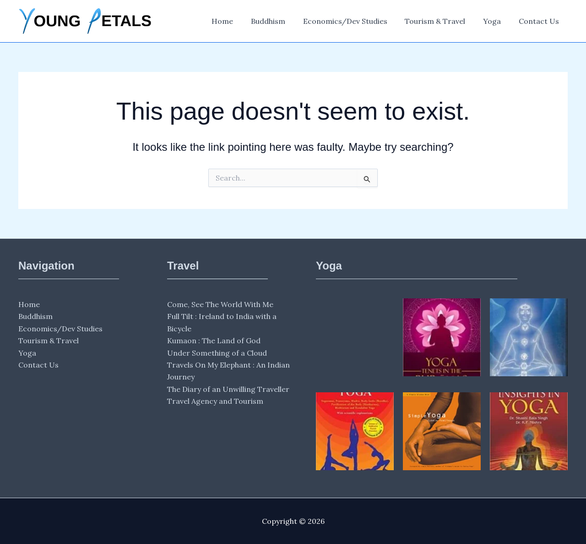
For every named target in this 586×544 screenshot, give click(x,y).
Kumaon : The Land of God (213, 340)
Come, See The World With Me (220, 304)
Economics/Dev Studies (356, 21)
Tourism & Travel (442, 21)
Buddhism (282, 21)
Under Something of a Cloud (217, 352)
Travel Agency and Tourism (215, 401)
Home (239, 21)
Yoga (496, 21)
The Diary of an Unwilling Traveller (228, 389)
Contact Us (540, 21)
